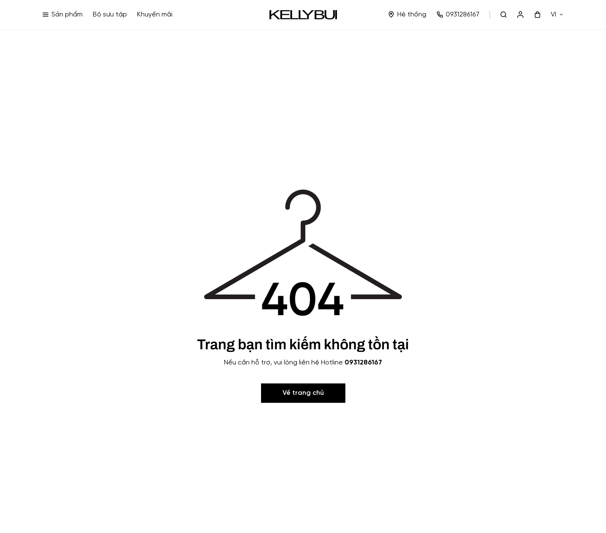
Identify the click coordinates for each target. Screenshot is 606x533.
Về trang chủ (303, 392)
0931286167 (457, 14)
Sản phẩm (62, 14)
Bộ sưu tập (110, 14)
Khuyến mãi (154, 14)
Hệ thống (407, 14)
